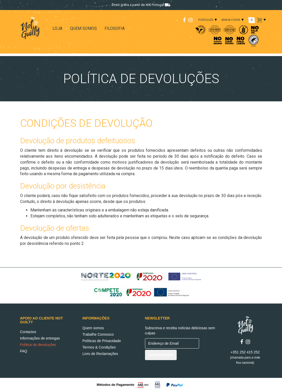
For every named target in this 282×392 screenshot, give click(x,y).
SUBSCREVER (160, 355)
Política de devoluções (38, 345)
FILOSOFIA (115, 28)
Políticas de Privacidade (101, 341)
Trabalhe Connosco (98, 334)
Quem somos (93, 328)
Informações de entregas (40, 338)
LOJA (57, 28)
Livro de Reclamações (100, 354)
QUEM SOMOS (83, 28)
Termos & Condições (99, 347)
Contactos (28, 332)
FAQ (23, 351)
